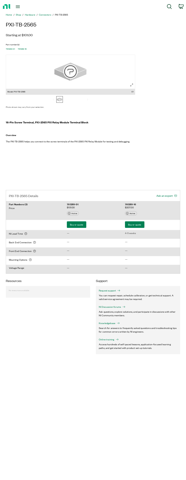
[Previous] (53, 100)
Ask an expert (164, 195)
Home (9, 14)
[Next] (87, 100)
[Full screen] (131, 85)
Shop (18, 14)
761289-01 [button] (10, 48)
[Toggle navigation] (24, 7)
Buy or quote (76, 224)
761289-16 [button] (22, 48)
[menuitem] (169, 7)
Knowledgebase (109, 323)
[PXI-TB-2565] (59, 99)
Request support (109, 290)
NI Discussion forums (112, 306)
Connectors (45, 14)
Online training (109, 339)
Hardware (30, 14)
